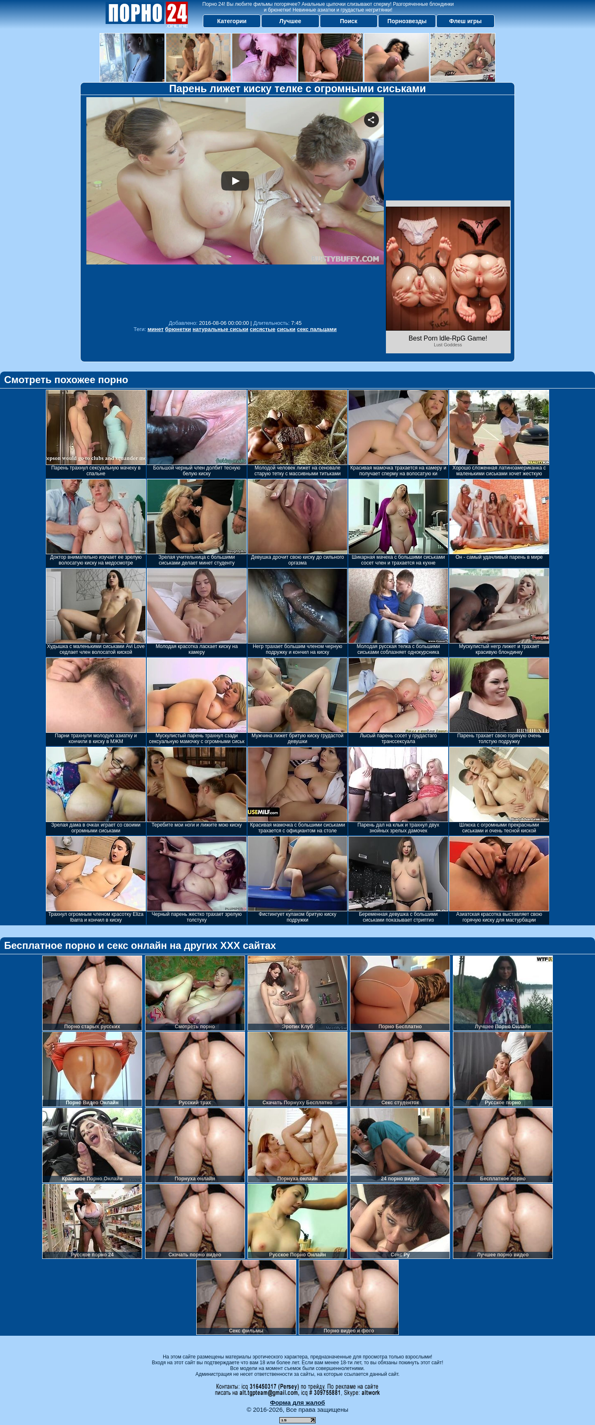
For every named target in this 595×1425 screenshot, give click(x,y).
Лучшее (290, 21)
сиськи (286, 329)
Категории (232, 21)
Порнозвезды (407, 21)
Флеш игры (465, 21)
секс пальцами (317, 329)
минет (156, 329)
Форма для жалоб (297, 1402)
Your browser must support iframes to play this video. (235, 206)
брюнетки (178, 329)
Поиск (348, 21)
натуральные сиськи (220, 329)
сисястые (263, 329)
